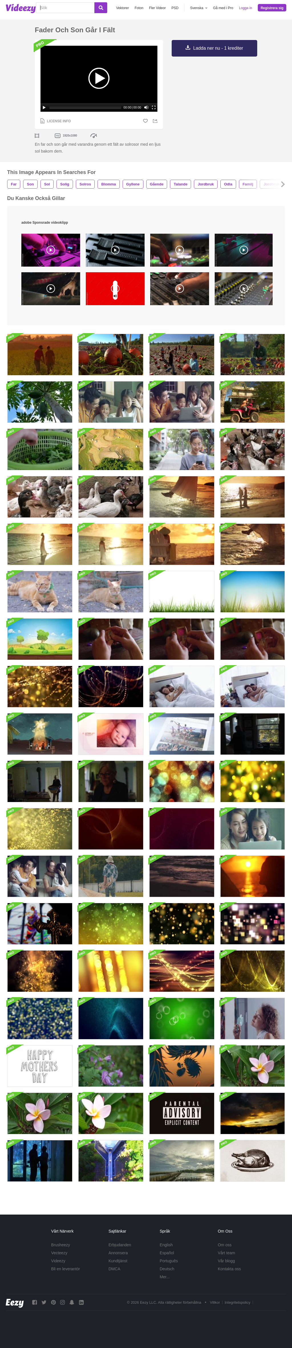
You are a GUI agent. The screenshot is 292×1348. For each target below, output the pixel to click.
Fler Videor (157, 8)
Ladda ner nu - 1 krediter (218, 48)
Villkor (215, 1302)
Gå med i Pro (223, 8)
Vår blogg (226, 1261)
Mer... (165, 1277)
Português (169, 1261)
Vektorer (122, 8)
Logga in (245, 8)
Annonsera (118, 1253)
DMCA (114, 1269)
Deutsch (167, 1269)
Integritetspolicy (237, 1302)
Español (167, 1253)
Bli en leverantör (65, 1269)
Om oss (225, 1245)
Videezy (58, 1261)
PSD (175, 8)
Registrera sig (272, 8)
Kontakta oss (229, 1269)
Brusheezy (60, 1245)
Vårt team (226, 1253)
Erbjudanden (120, 1245)
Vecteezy (59, 1253)
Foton (139, 8)
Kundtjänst (118, 1261)
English (166, 1245)
